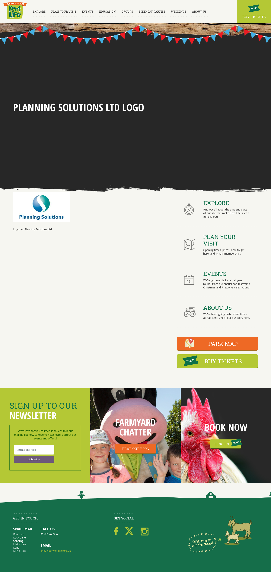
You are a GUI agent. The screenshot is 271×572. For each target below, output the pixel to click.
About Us (199, 11)
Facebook (116, 531)
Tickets (221, 444)
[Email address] (34, 450)
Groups (127, 11)
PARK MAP (223, 343)
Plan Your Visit (63, 11)
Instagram (144, 531)
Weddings (178, 11)
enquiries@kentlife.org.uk (55, 550)
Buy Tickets (254, 16)
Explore (39, 11)
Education (107, 11)
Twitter (129, 531)
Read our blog (135, 448)
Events (88, 11)
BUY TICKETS (223, 361)
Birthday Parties (152, 11)
